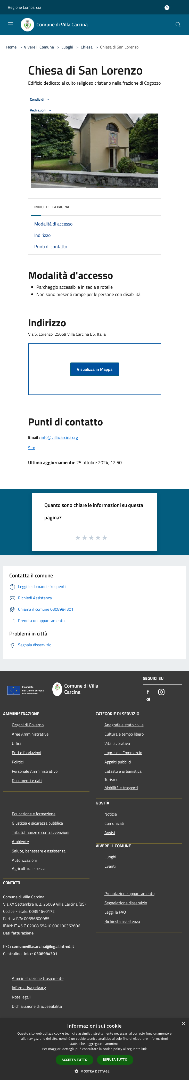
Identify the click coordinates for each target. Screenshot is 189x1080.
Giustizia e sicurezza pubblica (37, 823)
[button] (94, 1071)
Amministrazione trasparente (37, 978)
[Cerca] (178, 25)
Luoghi (67, 47)
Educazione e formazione (33, 814)
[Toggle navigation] (10, 24)
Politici (18, 762)
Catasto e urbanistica (123, 771)
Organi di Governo (28, 725)
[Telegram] (148, 699)
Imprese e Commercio (123, 752)
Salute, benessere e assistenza (38, 851)
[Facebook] (148, 692)
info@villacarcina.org (59, 437)
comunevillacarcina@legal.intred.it (43, 946)
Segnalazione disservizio (125, 903)
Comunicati (114, 823)
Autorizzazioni (24, 860)
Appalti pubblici (117, 762)
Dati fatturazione (18, 933)
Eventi (110, 866)
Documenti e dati (27, 780)
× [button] (183, 1024)
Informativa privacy (29, 988)
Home (11, 47)
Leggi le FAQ (115, 912)
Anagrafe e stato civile (124, 725)
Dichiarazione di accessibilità (37, 1006)
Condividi (40, 99)
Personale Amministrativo (34, 771)
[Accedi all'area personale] (167, 8)
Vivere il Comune (39, 47)
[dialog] (94, 1049)
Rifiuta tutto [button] (115, 1059)
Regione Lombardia (24, 7)
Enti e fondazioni (26, 752)
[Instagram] (161, 692)
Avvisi (109, 832)
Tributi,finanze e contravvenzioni (40, 832)
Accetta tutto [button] (74, 1060)
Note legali (21, 997)
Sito (31, 448)
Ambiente (20, 842)
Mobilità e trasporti (121, 788)
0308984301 (45, 953)
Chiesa (87, 47)
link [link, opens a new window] (144, 1049)
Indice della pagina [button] (51, 206)
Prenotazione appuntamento (129, 893)
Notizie (110, 814)
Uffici (16, 743)
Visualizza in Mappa (94, 369)
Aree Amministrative (30, 734)
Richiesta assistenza (122, 921)
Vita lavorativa (117, 743)
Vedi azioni (41, 110)
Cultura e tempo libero (124, 734)
